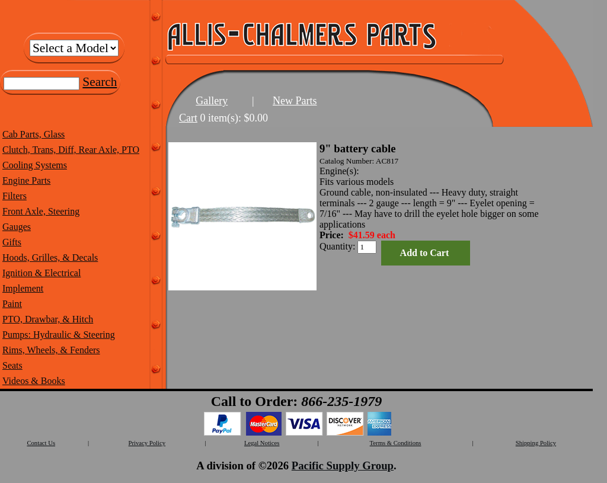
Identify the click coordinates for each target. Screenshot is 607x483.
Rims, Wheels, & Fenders (51, 350)
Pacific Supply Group (343, 465)
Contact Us (41, 443)
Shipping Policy (536, 443)
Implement (22, 288)
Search (99, 82)
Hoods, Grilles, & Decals (50, 257)
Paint (12, 304)
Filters (14, 196)
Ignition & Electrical (41, 273)
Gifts (11, 242)
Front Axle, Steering (40, 211)
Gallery (212, 101)
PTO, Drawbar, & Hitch (47, 319)
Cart (188, 118)
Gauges (16, 227)
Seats (12, 365)
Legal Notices (261, 443)
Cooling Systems (34, 165)
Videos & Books (33, 381)
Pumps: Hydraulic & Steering (58, 335)
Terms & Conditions (395, 443)
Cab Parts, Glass (33, 134)
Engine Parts (26, 180)
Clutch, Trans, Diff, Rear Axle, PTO (70, 150)
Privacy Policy (147, 443)
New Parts (295, 101)
